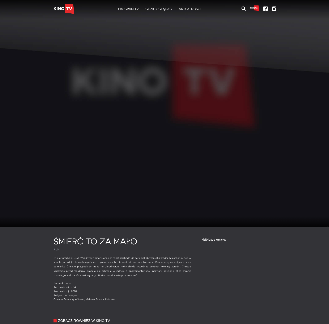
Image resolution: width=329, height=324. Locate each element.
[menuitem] (128, 9)
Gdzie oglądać (158, 9)
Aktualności (190, 9)
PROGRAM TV (128, 9)
